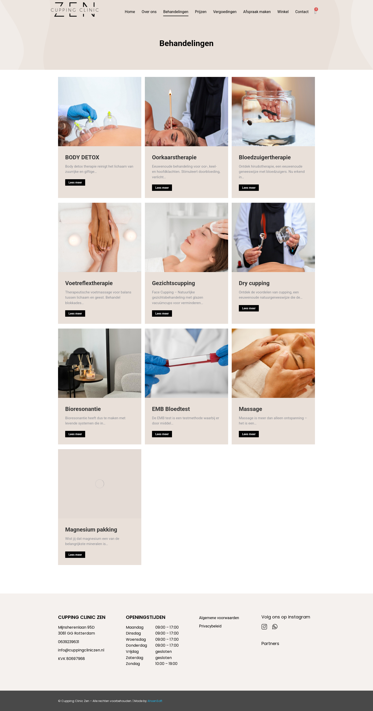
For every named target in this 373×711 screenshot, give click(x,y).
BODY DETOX (82, 157)
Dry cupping (254, 283)
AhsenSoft (154, 701)
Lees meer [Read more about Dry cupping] (248, 308)
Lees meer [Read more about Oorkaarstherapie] (162, 187)
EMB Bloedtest (171, 409)
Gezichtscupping (173, 283)
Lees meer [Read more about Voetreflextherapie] (75, 313)
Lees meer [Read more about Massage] (248, 434)
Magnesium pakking (91, 529)
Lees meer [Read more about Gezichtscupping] (162, 313)
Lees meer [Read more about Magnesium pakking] (75, 554)
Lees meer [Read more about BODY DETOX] (75, 182)
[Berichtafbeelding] (99, 111)
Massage (250, 409)
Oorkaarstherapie (174, 157)
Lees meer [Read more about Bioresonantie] (75, 434)
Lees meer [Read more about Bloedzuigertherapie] (248, 187)
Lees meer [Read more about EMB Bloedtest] (162, 434)
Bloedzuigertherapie (265, 157)
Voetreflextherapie (89, 283)
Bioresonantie (83, 409)
